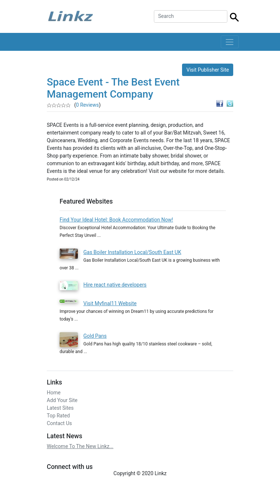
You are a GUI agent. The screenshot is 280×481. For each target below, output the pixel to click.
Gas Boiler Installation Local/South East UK (132, 252)
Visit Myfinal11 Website (110, 303)
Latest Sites (60, 408)
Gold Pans (95, 336)
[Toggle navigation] (230, 41)
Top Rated (58, 415)
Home (54, 392)
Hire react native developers (115, 285)
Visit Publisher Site (207, 70)
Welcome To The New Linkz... (80, 446)
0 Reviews (87, 105)
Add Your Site (62, 400)
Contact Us (59, 423)
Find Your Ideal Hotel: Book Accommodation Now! (116, 220)
